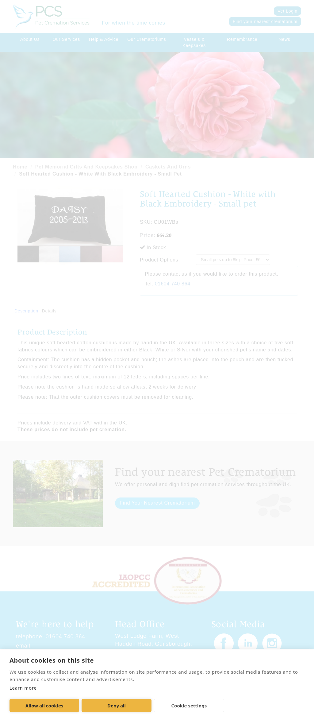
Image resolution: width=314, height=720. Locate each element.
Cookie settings (189, 706)
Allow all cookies (44, 706)
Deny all (116, 706)
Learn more (23, 688)
